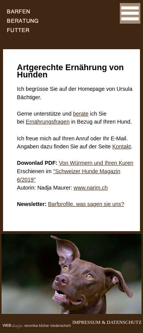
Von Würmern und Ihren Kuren (96, 163)
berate (81, 114)
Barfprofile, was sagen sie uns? (86, 204)
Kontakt (121, 146)
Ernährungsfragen (48, 122)
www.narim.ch (91, 188)
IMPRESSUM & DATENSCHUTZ (106, 322)
